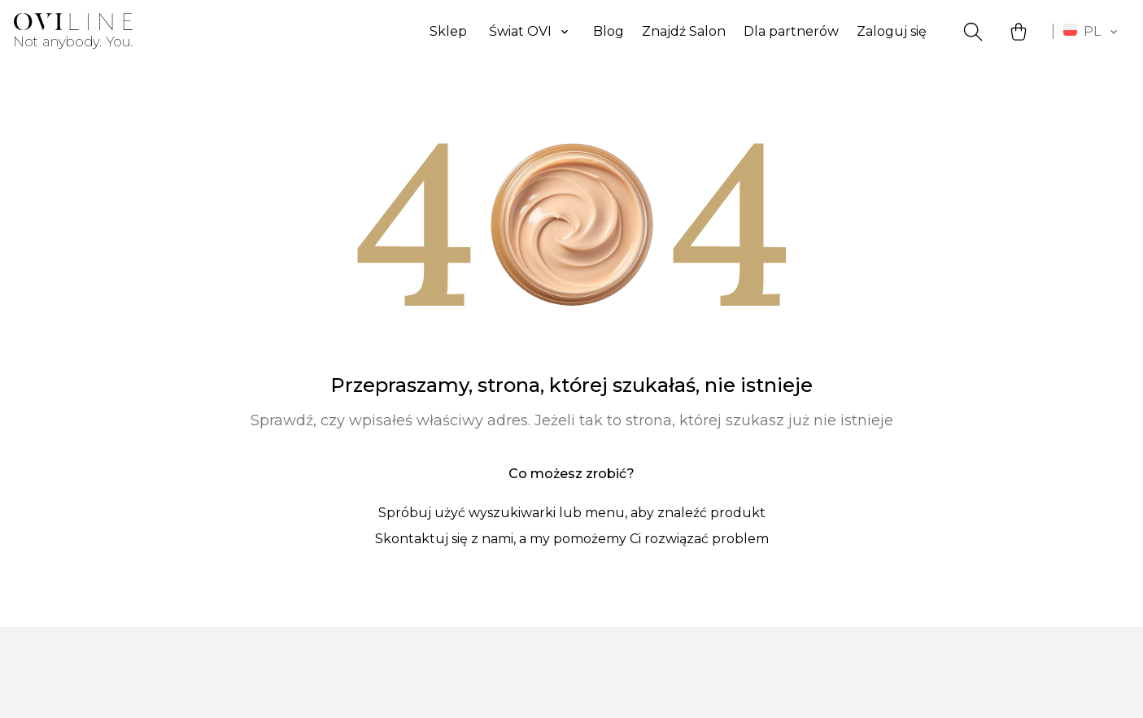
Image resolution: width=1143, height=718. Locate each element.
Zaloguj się (892, 31)
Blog (608, 31)
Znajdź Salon (684, 31)
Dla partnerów (791, 31)
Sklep (448, 31)
